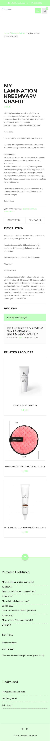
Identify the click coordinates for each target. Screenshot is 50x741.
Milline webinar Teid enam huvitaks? (17, 620)
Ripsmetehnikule (18, 33)
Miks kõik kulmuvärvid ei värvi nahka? (18, 582)
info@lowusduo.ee (18, 3)
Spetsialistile (9, 211)
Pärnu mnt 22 (7, 655)
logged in (21, 337)
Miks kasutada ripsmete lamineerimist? (18, 591)
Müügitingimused (9, 698)
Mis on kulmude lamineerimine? (15, 601)
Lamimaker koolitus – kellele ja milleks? (19, 610)
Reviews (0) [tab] (35, 220)
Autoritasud (7, 705)
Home (6, 33)
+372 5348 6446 (8, 649)
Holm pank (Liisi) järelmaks (13, 691)
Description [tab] (14, 220)
